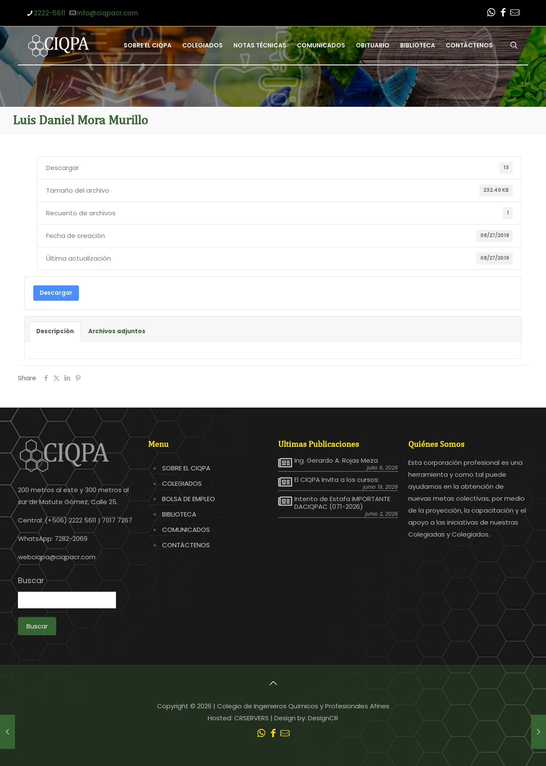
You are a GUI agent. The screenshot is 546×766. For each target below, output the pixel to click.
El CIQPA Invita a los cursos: (336, 480)
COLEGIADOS (182, 483)
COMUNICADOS (186, 529)
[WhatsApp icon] (491, 13)
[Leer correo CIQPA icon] (515, 13)
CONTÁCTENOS (186, 544)
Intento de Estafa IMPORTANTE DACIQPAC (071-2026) (342, 503)
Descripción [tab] (55, 331)
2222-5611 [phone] (49, 13)
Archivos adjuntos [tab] (116, 331)
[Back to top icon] (273, 683)
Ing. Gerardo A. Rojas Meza (336, 460)
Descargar (56, 293)
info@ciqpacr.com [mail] (107, 13)
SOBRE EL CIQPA (186, 468)
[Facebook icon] (503, 13)
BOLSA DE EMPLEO (188, 498)
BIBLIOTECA (179, 514)
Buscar (31, 580)
